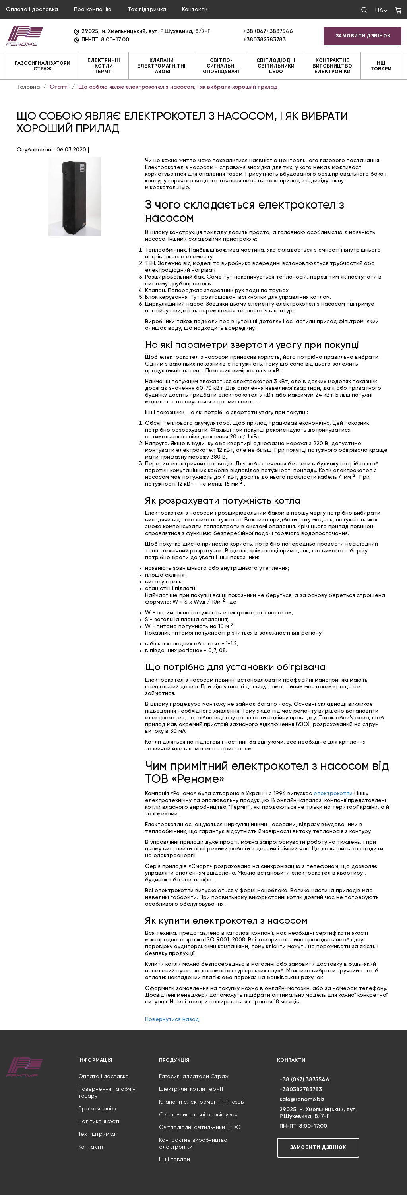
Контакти (194, 9)
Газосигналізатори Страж (42, 66)
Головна (28, 87)
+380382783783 (264, 40)
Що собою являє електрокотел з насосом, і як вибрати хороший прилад (178, 87)
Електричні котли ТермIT (103, 66)
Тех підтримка (147, 9)
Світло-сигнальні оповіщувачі (221, 66)
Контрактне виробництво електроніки (332, 66)
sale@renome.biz (301, 1099)
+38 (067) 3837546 (268, 31)
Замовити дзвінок (363, 36)
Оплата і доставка (32, 9)
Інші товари (380, 66)
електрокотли (333, 793)
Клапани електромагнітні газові (161, 66)
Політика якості (98, 1121)
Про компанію (93, 9)
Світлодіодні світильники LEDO (275, 66)
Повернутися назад (172, 1019)
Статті (59, 87)
